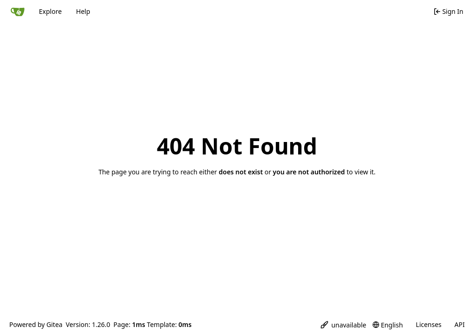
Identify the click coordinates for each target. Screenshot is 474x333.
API (460, 324)
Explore (50, 11)
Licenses (429, 324)
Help (83, 11)
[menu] (343, 325)
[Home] (18, 11)
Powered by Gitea (35, 324)
